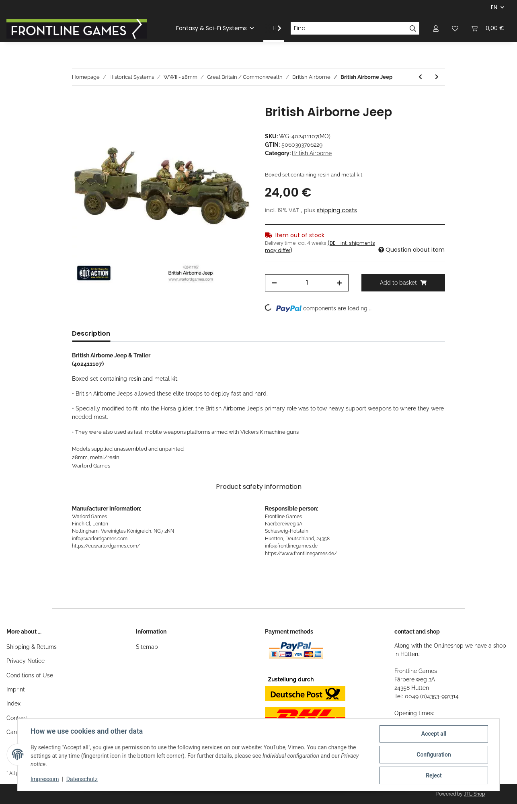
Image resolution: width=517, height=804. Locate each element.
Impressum (45, 779)
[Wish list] (455, 28)
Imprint (15, 689)
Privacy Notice (25, 661)
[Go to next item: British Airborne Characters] (437, 77)
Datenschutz (82, 779)
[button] (435, 28)
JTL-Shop (474, 794)
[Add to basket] (78, 100)
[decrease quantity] (274, 283)
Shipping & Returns (31, 647)
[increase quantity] (339, 283)
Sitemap (147, 647)
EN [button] (494, 7)
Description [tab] (91, 333)
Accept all (433, 733)
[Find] (348, 28)
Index (13, 703)
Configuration (433, 754)
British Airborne (312, 153)
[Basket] (488, 28)
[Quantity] (307, 283)
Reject (434, 775)
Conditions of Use (29, 675)
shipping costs (337, 210)
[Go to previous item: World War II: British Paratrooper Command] (420, 77)
